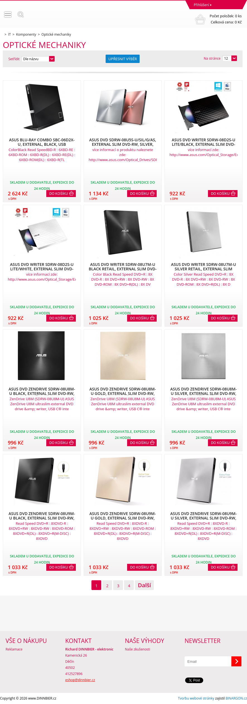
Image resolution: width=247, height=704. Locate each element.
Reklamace (14, 649)
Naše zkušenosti (137, 649)
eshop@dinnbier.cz (80, 680)
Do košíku (58, 194)
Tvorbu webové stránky (196, 698)
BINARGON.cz (236, 698)
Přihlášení (201, 5)
